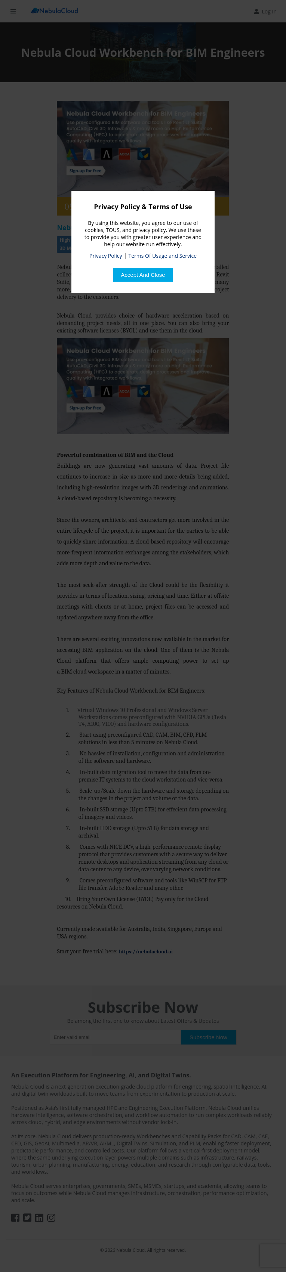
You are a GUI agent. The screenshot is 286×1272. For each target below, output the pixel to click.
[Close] (142, 275)
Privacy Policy (105, 255)
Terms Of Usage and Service (163, 255)
